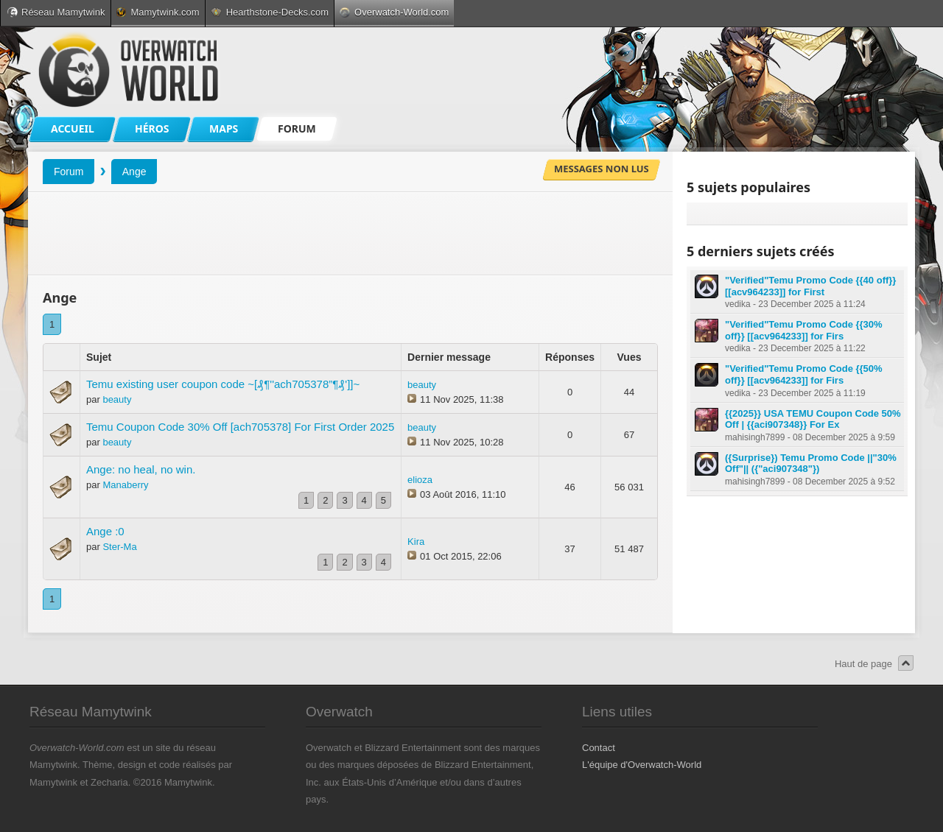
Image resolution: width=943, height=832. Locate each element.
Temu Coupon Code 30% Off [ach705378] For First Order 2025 (240, 426)
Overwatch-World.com (394, 12)
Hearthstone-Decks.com (270, 12)
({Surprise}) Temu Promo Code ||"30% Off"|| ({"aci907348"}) (811, 463)
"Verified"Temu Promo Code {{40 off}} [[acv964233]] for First (810, 286)
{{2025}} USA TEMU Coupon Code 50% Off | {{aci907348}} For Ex (813, 419)
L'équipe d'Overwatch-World (641, 764)
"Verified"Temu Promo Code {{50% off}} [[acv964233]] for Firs (804, 374)
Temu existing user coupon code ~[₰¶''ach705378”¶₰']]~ (223, 384)
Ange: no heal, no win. (140, 469)
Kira (415, 541)
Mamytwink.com (157, 12)
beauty (116, 399)
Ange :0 (105, 531)
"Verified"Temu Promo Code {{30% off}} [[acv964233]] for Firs (804, 330)
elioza (419, 479)
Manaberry (125, 484)
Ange (134, 171)
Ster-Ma (119, 546)
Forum (68, 171)
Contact (598, 747)
